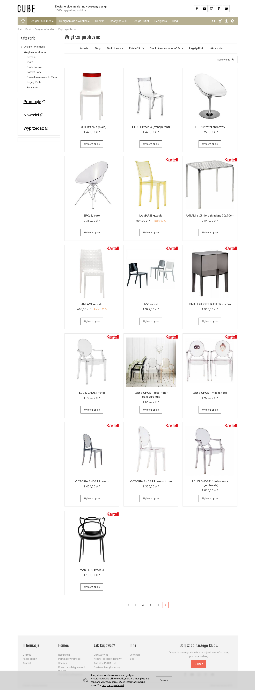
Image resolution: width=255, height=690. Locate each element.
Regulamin (64, 654)
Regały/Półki (196, 48)
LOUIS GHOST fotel (92, 392)
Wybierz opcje (92, 143)
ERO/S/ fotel (92, 215)
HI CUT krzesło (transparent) (151, 127)
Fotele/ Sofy (136, 48)
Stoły (97, 48)
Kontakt (27, 663)
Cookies (62, 663)
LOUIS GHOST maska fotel (210, 392)
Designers (160, 21)
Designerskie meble (42, 21)
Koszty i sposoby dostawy (108, 658)
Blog (175, 21)
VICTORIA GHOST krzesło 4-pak (151, 481)
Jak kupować (101, 654)
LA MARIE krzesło (151, 215)
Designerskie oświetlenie (74, 21)
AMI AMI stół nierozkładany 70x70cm (210, 215)
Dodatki (99, 21)
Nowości (31, 115)
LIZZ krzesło (151, 304)
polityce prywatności (113, 685)
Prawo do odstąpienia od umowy (71, 669)
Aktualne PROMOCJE (105, 663)
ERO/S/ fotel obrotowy (210, 127)
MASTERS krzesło (92, 570)
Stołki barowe (115, 48)
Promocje (32, 101)
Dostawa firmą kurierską (107, 667)
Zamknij (163, 680)
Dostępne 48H (118, 21)
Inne (133, 645)
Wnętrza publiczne (35, 52)
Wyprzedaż (34, 128)
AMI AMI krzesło (92, 304)
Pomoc (63, 645)
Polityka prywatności (69, 658)
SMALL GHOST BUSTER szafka (210, 304)
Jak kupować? (104, 645)
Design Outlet (141, 21)
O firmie (27, 654)
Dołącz (199, 663)
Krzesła (84, 48)
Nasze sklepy (30, 658)
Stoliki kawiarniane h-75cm (166, 48)
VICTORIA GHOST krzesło (92, 481)
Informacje (31, 645)
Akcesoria (216, 48)
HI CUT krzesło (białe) (91, 127)
